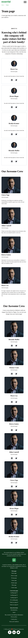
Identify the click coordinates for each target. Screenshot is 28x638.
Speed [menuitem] (14, 612)
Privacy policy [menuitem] (14, 616)
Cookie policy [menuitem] (14, 619)
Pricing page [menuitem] (14, 578)
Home (2, 5)
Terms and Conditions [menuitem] (14, 621)
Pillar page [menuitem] (14, 585)
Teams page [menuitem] (14, 580)
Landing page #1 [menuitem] (14, 592)
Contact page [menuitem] (14, 587)
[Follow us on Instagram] (9, 632)
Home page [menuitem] (14, 573)
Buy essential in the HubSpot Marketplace (14, 614)
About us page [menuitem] (14, 575)
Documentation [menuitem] (14, 610)
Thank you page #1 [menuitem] (14, 602)
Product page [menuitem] (14, 582)
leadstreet (9, 564)
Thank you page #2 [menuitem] (14, 604)
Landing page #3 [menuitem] (14, 597)
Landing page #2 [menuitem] (14, 595)
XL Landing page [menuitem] (14, 600)
